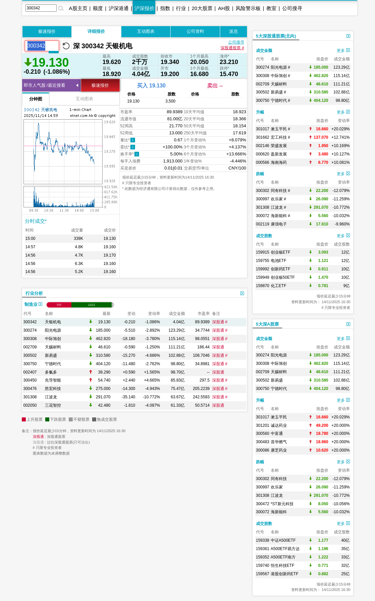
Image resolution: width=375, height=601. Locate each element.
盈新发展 (279, 154)
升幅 (260, 112)
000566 (262, 162)
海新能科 (279, 512)
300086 (262, 450)
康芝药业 (279, 450)
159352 (262, 557)
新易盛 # (278, 92)
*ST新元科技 (282, 504)
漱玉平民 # (280, 129)
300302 (262, 190)
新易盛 (51, 355)
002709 (30, 347)
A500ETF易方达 (285, 548)
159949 (262, 277)
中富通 (277, 433)
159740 (262, 565)
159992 (262, 269)
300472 (262, 504)
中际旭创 (53, 338)
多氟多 (51, 372)
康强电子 (279, 224)
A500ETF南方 (283, 557)
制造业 (33, 304)
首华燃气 (279, 442)
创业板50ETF (283, 277)
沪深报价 (144, 8)
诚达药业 (279, 425)
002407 (30, 372)
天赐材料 (53, 347)
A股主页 (78, 8)
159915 (262, 252)
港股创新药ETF (285, 574)
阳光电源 (53, 330)
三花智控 (53, 405)
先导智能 (53, 380)
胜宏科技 (53, 388)
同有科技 (279, 478)
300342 (30, 322)
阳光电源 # (280, 67)
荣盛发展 (279, 145)
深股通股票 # (232, 48)
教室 (271, 8)
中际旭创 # (280, 75)
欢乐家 (277, 487)
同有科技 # (280, 190)
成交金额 (264, 50)
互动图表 (145, 31)
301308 (30, 397)
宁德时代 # (280, 100)
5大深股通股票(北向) (276, 36)
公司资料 (195, 31)
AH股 (224, 8)
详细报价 (96, 31)
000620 (262, 154)
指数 (165, 8)
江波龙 (51, 397)
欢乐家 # (278, 199)
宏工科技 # (280, 137)
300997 (262, 199)
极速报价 (47, 31)
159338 (262, 540)
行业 (181, 8)
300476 (30, 388)
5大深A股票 (267, 324)
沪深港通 (119, 8)
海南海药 (279, 162)
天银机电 (53, 322)
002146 (262, 145)
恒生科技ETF (283, 565)
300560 (262, 433)
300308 (30, 338)
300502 (30, 355)
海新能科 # (280, 215)
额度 (98, 8)
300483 (262, 442)
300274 (30, 330)
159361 (262, 548)
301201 (262, 425)
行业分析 (34, 293)
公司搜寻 (292, 8)
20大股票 (202, 8)
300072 (262, 215)
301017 (262, 129)
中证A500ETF (283, 540)
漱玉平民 (279, 417)
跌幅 (260, 174)
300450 (30, 380)
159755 (262, 260)
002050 (30, 405)
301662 (262, 137)
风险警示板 (248, 8)
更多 (343, 50)
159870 (262, 285)
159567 (262, 574)
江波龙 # (278, 207)
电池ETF (279, 260)
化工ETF (279, 285)
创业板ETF (281, 252)
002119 (262, 224)
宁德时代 (53, 363)
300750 (30, 363)
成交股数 (264, 235)
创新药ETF (281, 269)
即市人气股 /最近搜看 (44, 85)
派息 (233, 31)
